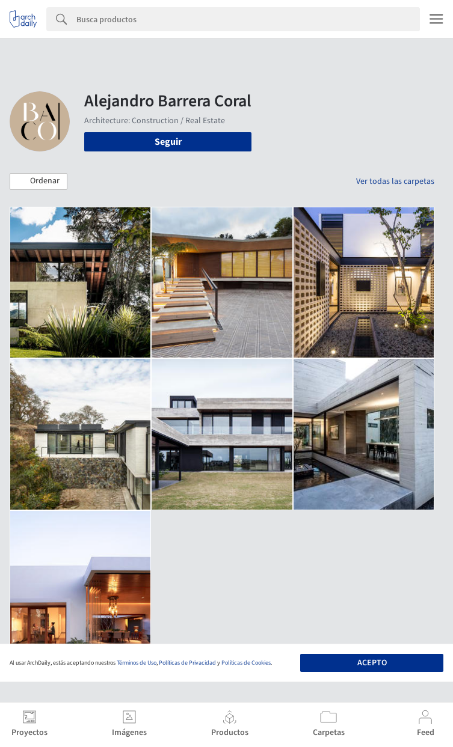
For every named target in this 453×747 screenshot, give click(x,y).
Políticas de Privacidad (187, 663)
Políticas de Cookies (246, 663)
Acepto (372, 663)
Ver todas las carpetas (395, 181)
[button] (38, 181)
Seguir (168, 141)
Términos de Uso (136, 663)
